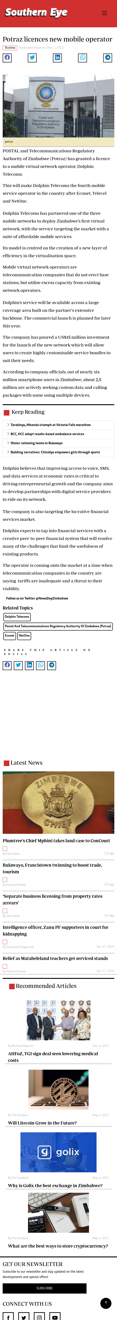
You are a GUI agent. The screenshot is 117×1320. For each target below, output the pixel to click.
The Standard (20, 1115)
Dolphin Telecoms (17, 617)
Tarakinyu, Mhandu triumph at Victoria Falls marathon (51, 425)
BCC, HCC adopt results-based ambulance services (47, 434)
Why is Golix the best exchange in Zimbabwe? (55, 1185)
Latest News (26, 762)
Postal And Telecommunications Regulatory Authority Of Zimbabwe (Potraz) (58, 626)
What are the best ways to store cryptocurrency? (58, 1245)
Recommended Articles (46, 985)
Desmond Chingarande (20, 947)
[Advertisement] (58, 718)
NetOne (24, 635)
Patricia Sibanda (16, 885)
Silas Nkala (12, 854)
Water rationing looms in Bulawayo (37, 443)
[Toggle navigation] (104, 14)
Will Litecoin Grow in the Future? (42, 1122)
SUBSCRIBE (44, 1288)
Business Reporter (34, 48)
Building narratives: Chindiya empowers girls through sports (55, 452)
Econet (9, 635)
